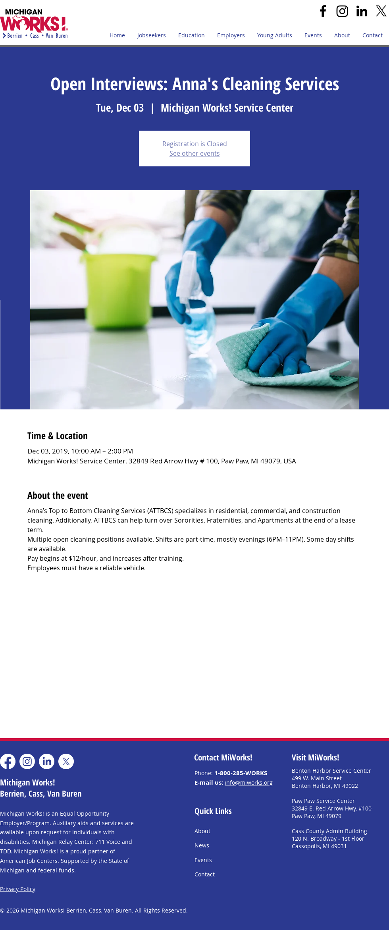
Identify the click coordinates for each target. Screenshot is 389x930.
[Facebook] (323, 11)
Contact (204, 874)
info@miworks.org (249, 782)
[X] (381, 11)
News (201, 845)
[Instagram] (342, 11)
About (202, 831)
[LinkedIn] (362, 11)
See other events (194, 153)
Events (203, 860)
